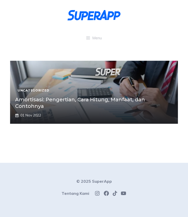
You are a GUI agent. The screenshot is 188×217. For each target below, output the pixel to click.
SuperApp (102, 181)
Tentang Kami (75, 193)
